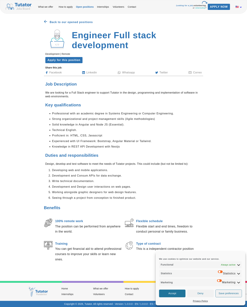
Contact (132, 6)
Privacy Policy (200, 301)
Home (65, 288)
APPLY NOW (219, 6)
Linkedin (89, 72)
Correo (195, 72)
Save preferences (229, 293)
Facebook (53, 72)
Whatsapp (126, 72)
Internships (103, 6)
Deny (200, 293)
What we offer (45, 6)
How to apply (66, 6)
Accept (172, 293)
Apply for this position (64, 60)
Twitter (161, 72)
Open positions (85, 6)
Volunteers (118, 6)
